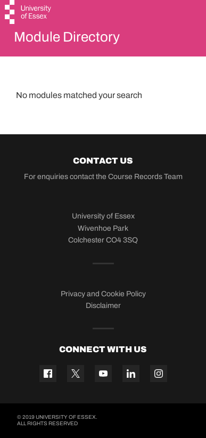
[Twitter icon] (75, 373)
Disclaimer (103, 306)
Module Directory (67, 36)
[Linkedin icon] (130, 373)
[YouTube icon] (103, 373)
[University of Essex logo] (28, 13)
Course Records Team (145, 177)
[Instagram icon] (158, 373)
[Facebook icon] (47, 373)
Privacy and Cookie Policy (103, 294)
